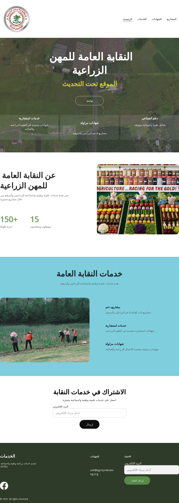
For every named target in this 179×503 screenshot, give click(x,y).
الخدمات (141, 19)
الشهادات (157, 19)
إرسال (89, 427)
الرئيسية (127, 19)
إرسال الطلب (137, 483)
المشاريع (171, 19)
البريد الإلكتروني (60, 409)
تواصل (89, 100)
